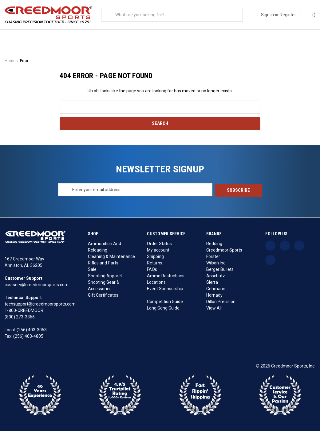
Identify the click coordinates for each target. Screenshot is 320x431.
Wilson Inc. (216, 262)
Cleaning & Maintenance (111, 256)
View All (214, 307)
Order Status (159, 243)
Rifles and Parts (103, 262)
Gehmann (215, 288)
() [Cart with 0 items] (310, 14)
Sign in (267, 14)
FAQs (152, 269)
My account (158, 249)
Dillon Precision (220, 301)
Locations (156, 281)
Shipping (155, 256)
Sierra (212, 281)
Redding (214, 243)
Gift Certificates (103, 294)
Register (288, 14)
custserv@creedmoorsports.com (37, 284)
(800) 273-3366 (20, 316)
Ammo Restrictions (165, 275)
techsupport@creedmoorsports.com (40, 303)
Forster (213, 256)
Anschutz (215, 275)
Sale (92, 269)
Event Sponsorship (165, 288)
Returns (154, 262)
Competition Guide (165, 301)
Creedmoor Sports (224, 249)
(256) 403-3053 (32, 329)
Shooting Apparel (105, 275)
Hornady (214, 294)
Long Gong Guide (163, 307)
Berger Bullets (220, 269)
